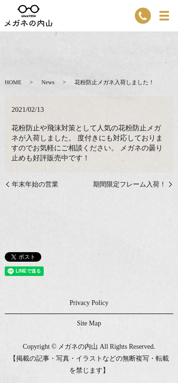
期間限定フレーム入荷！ (129, 184)
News (47, 82)
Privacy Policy (88, 302)
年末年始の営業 (35, 184)
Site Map (89, 323)
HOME (13, 82)
